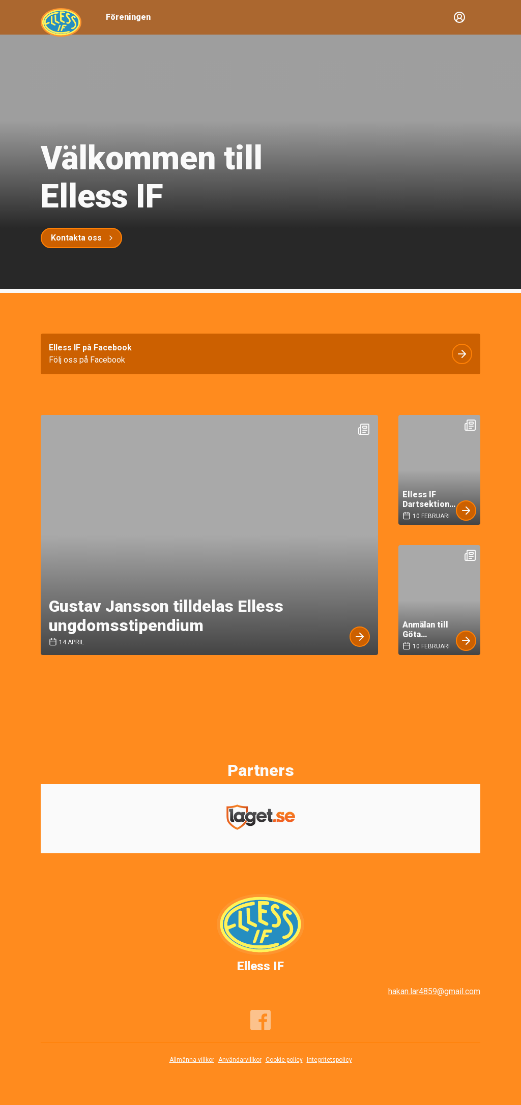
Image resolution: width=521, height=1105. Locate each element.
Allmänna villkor (191, 1059)
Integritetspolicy (329, 1059)
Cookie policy (284, 1059)
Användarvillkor (240, 1059)
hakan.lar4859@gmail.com (434, 991)
